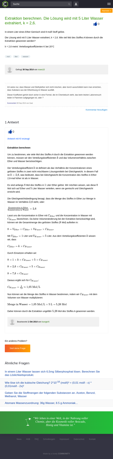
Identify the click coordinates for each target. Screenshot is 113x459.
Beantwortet (22, 322)
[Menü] (109, 4)
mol (8, 56)
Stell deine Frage (17, 348)
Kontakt (92, 439)
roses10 (41, 69)
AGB (28, 439)
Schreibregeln (49, 439)
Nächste (106, 11)
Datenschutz (79, 439)
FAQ (36, 439)
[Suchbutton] (69, 4)
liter (16, 56)
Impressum (64, 439)
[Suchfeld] (41, 4)
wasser (25, 56)
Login (76, 4)
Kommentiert (11, 103)
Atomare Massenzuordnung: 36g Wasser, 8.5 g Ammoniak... (41, 403)
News (19, 439)
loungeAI (45, 322)
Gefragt (19, 69)
